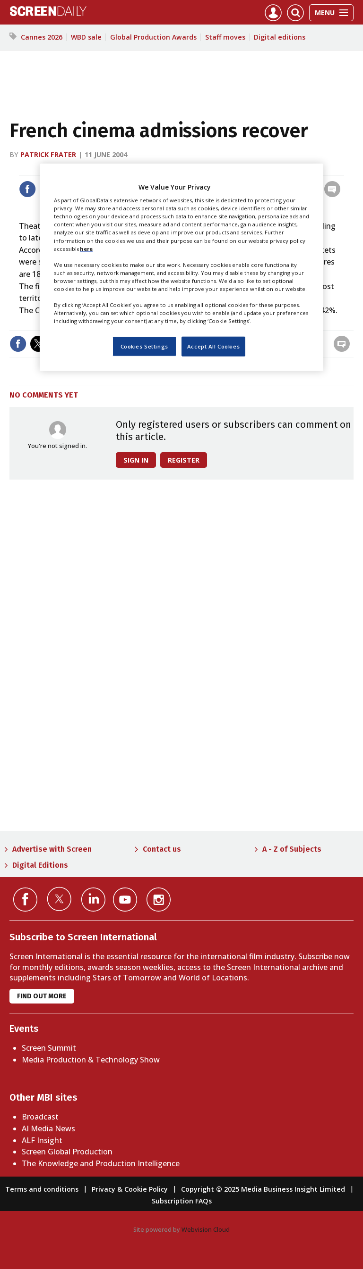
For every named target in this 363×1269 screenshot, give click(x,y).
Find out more (42, 996)
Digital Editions (40, 865)
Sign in (135, 460)
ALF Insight (42, 1140)
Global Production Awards (153, 37)
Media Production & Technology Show (91, 1059)
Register (183, 460)
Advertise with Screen (52, 849)
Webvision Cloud (206, 1229)
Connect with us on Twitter (59, 899)
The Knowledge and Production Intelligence (101, 1163)
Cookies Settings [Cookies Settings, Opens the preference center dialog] (144, 346)
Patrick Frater (48, 154)
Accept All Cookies (213, 346)
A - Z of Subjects (291, 849)
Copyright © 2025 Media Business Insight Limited (263, 1189)
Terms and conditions (41, 1189)
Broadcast (40, 1116)
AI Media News (48, 1128)
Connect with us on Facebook (25, 899)
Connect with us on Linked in (93, 899)
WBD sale (86, 37)
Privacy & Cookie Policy (130, 1189)
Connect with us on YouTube (125, 899)
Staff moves (225, 37)
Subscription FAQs (182, 1200)
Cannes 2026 (41, 37)
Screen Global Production (67, 1151)
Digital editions (279, 37)
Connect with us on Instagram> (159, 899)
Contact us (162, 849)
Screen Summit (49, 1048)
